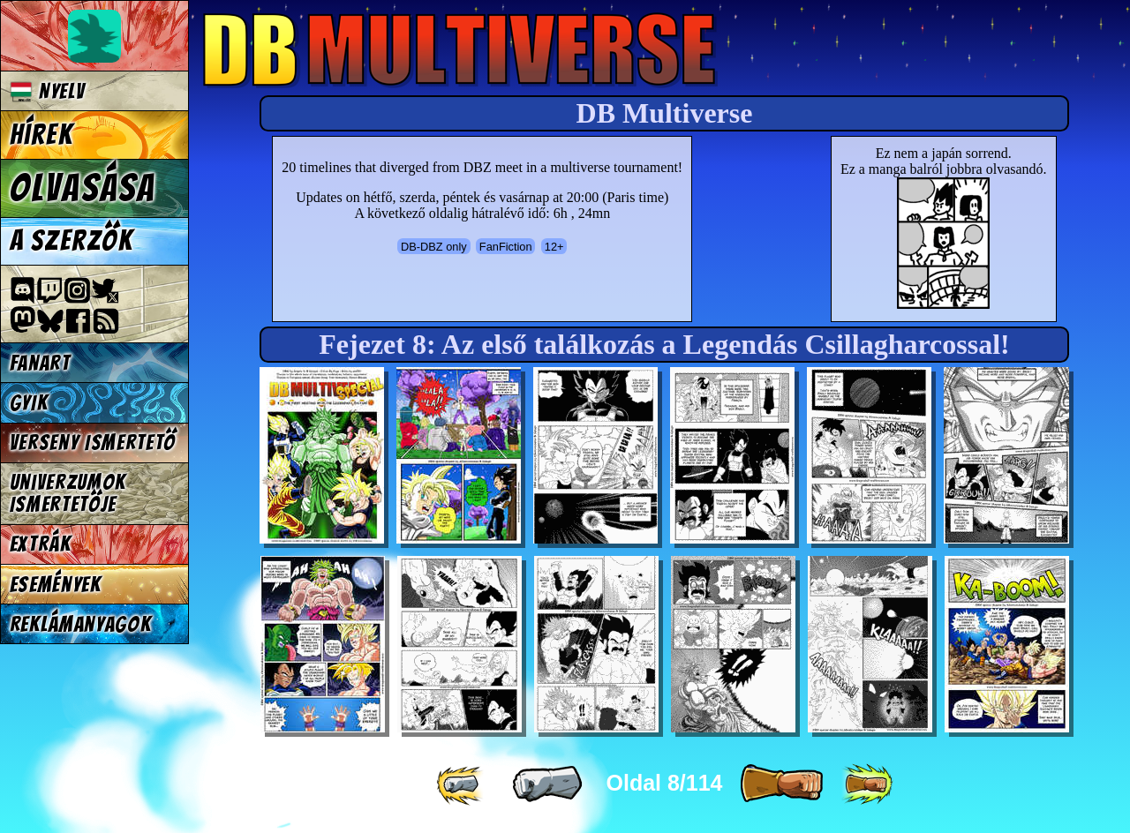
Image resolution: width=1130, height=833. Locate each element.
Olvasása (83, 188)
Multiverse (460, 49)
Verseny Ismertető (93, 443)
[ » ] (781, 784)
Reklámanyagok (81, 624)
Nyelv (48, 91)
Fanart (40, 363)
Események (56, 585)
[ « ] (547, 784)
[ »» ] (866, 784)
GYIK (29, 403)
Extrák (41, 544)
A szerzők (71, 241)
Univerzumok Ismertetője (68, 493)
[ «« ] (461, 784)
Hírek (41, 135)
